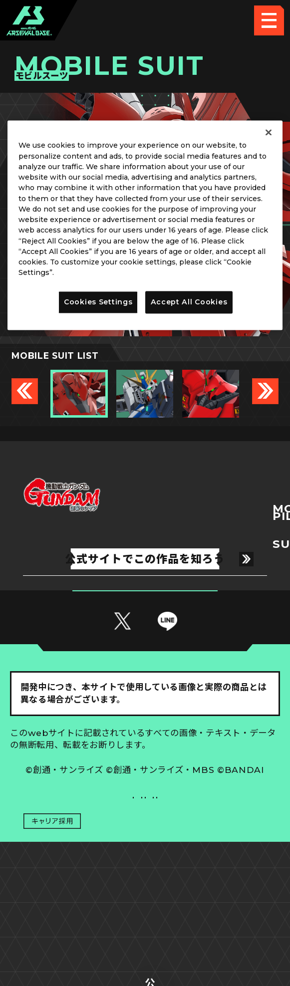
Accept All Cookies (189, 301)
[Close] (269, 133)
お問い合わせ (212, 891)
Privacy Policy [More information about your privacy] (82, 272)
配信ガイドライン (145, 922)
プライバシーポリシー (77, 891)
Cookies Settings (212, 860)
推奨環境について (77, 860)
